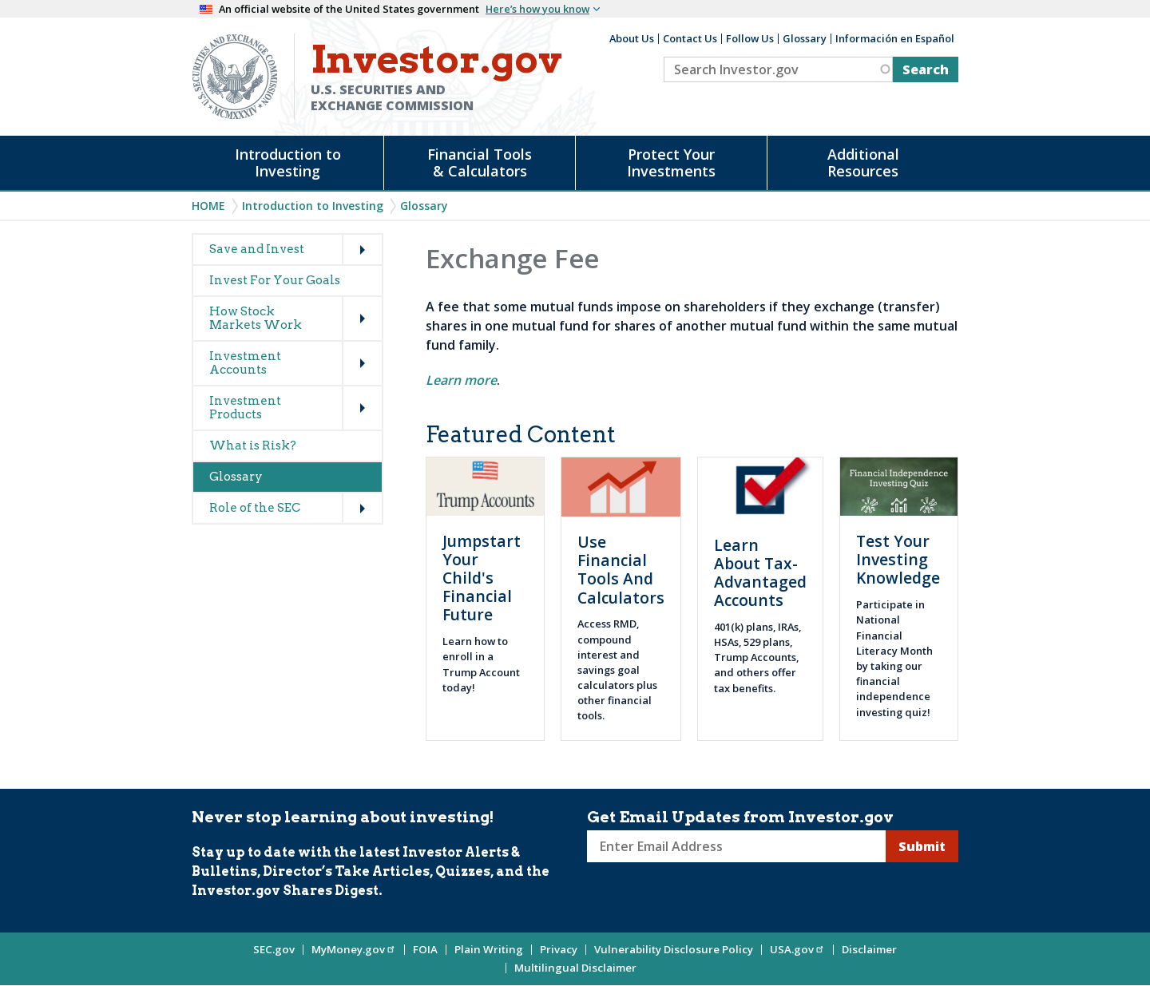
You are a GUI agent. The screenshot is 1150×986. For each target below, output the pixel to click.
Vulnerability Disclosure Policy (673, 949)
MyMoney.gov (353, 949)
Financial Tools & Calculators (479, 162)
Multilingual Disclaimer (575, 967)
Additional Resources (863, 162)
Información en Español (894, 38)
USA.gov (797, 949)
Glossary (805, 38)
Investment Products (245, 408)
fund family (461, 345)
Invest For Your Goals (274, 280)
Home (208, 205)
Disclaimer (869, 949)
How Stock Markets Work (255, 318)
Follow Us (750, 38)
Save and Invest (256, 249)
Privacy (558, 949)
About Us (631, 38)
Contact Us (690, 38)
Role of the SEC (254, 508)
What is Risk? (252, 445)
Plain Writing (488, 949)
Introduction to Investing (288, 162)
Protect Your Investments (671, 162)
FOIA (425, 949)
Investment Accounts (245, 363)
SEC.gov (274, 949)
